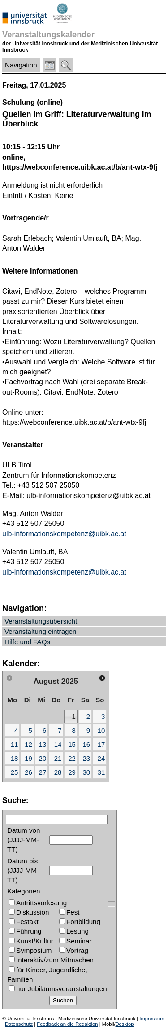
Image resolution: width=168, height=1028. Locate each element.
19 (28, 758)
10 (101, 730)
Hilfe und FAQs (27, 642)
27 (43, 772)
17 (101, 744)
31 (101, 772)
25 (14, 772)
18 (14, 758)
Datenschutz (19, 1024)
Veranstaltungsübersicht (40, 621)
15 (72, 744)
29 (72, 772)
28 (58, 772)
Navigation (21, 65)
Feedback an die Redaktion (67, 1024)
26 (28, 772)
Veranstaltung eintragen (40, 631)
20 (43, 758)
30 (86, 772)
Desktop (125, 1024)
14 (58, 744)
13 (43, 744)
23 (86, 758)
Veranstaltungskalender (48, 34)
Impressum (151, 1018)
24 (101, 758)
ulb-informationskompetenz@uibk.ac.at (64, 534)
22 (72, 758)
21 (58, 758)
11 (14, 744)
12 (28, 744)
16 (86, 744)
